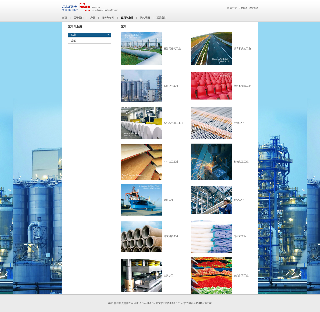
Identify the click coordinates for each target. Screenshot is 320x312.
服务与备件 (108, 17)
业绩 (73, 40)
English (243, 8)
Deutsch (253, 8)
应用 (73, 34)
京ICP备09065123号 (171, 303)
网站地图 (145, 17)
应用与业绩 (127, 17)
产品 (92, 17)
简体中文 (232, 8)
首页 (64, 17)
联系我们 (161, 17)
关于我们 (78, 17)
